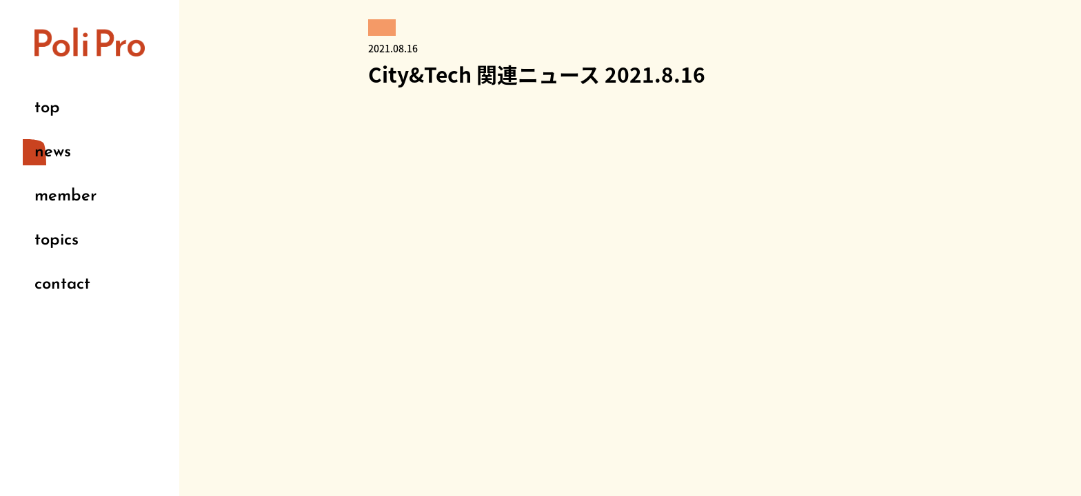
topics (56, 240)
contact (62, 284)
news (52, 152)
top (47, 108)
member (65, 196)
